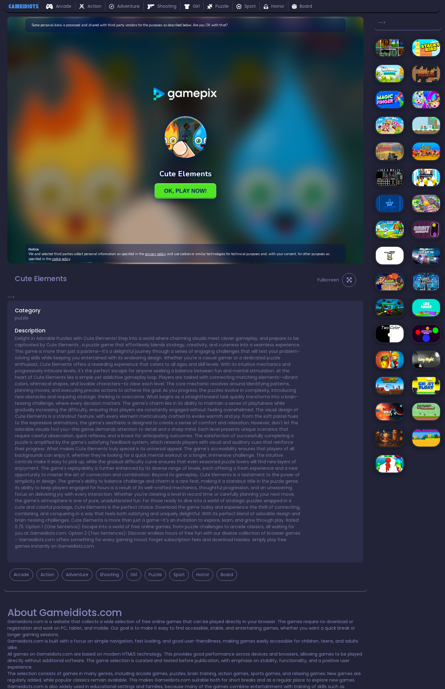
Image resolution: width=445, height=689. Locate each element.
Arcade (58, 6)
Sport (246, 6)
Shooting (161, 6)
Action (90, 6)
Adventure (124, 6)
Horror (274, 6)
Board (302, 6)
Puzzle (218, 6)
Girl (192, 6)
